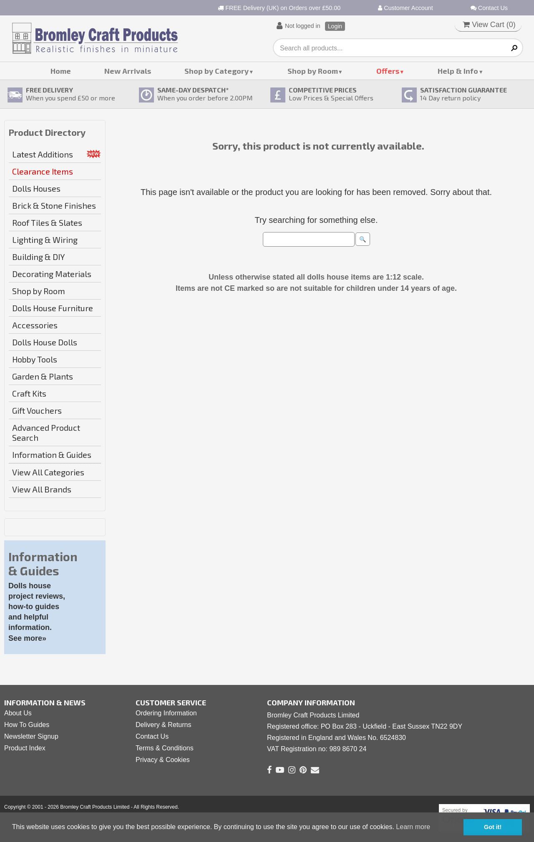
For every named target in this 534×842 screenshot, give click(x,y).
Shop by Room (312, 70)
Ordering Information (166, 713)
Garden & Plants (42, 376)
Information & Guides (51, 455)
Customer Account (405, 8)
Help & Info (458, 70)
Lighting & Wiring (45, 240)
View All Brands (41, 489)
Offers (387, 70)
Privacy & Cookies (163, 759)
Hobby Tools (34, 359)
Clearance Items (42, 171)
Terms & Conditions (165, 748)
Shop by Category (216, 70)
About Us (18, 713)
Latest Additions (42, 154)
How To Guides (26, 724)
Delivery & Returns (163, 724)
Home (60, 70)
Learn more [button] (413, 826)
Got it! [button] (492, 827)
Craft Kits (29, 393)
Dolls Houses (36, 188)
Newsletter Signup (31, 736)
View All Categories (48, 472)
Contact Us (489, 8)
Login (335, 26)
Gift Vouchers (37, 410)
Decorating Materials (51, 274)
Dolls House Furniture (52, 308)
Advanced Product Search (46, 432)
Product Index (24, 748)
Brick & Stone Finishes (54, 205)
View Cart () (489, 24)
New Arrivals (127, 70)
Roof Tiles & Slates (47, 222)
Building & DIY (38, 257)
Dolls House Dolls (44, 342)
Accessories (35, 325)
